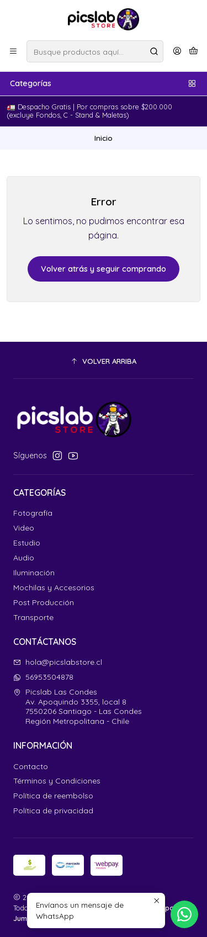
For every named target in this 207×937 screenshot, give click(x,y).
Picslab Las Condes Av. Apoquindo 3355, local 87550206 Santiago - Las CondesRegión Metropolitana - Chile (77, 706)
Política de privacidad (53, 811)
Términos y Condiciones (56, 781)
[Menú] (13, 51)
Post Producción (43, 602)
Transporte (33, 617)
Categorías (103, 83)
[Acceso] (177, 51)
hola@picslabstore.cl (57, 662)
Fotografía (32, 513)
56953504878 (43, 677)
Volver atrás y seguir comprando (103, 269)
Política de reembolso (53, 796)
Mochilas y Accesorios (53, 587)
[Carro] (193, 51)
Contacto (30, 766)
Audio (23, 558)
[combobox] (94, 51)
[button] (103, 361)
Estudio (26, 543)
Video (23, 528)
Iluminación (34, 573)
